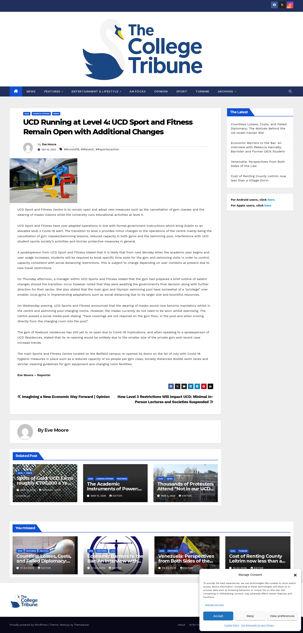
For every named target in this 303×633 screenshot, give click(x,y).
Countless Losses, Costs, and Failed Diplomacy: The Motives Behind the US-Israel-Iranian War (259, 128)
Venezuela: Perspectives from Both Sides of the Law (186, 561)
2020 (26, 114)
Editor (115, 495)
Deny (250, 616)
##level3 (87, 149)
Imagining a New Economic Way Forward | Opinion (63, 396)
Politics (44, 551)
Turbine (202, 91)
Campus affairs (41, 114)
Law (113, 551)
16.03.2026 (240, 568)
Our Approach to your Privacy (257, 625)
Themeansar (81, 624)
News (31, 91)
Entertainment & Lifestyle (95, 91)
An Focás (137, 91)
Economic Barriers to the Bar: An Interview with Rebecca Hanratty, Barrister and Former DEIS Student (258, 147)
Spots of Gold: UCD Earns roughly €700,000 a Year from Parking (45, 483)
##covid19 (71, 149)
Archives (226, 91)
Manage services (214, 604)
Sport (181, 91)
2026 (20, 473)
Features (52, 91)
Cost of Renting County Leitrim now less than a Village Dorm (255, 561)
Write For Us (196, 624)
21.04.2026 (27, 568)
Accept (218, 616)
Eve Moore (49, 144)
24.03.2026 (169, 568)
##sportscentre (107, 149)
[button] (295, 575)
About (181, 624)
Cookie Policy (231, 625)
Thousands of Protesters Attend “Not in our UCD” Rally (185, 488)
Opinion (161, 91)
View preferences (282, 616)
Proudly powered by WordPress (29, 624)
